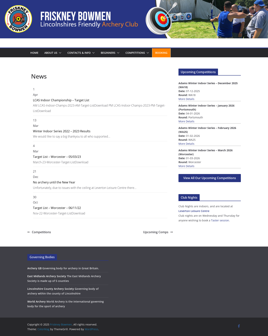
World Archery (36, 301)
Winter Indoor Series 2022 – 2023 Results (61, 131)
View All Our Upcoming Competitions (209, 178)
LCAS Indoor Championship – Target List (61, 100)
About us (50, 52)
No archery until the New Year (54, 182)
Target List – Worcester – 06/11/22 (57, 208)
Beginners (108, 52)
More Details (186, 99)
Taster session (220, 220)
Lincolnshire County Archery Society (50, 289)
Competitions (135, 52)
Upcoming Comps (158, 232)
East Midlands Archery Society (46, 276)
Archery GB (34, 268)
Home (34, 52)
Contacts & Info (79, 52)
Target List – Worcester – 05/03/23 (57, 157)
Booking (161, 52)
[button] (59, 52)
